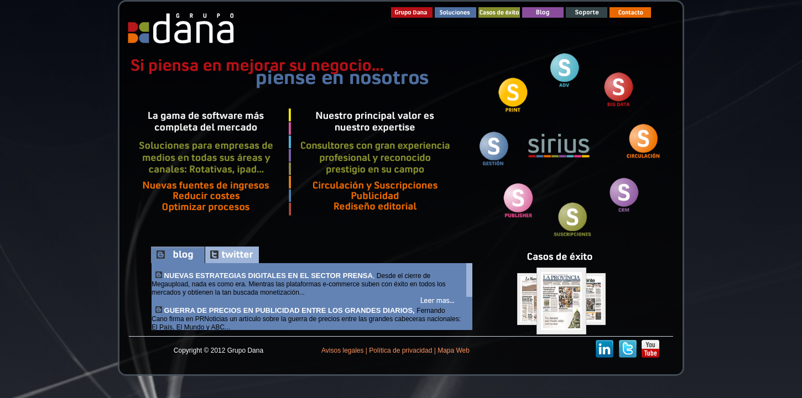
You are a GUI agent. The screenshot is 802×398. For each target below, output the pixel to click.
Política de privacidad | (401, 350)
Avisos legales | (344, 350)
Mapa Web (453, 350)
